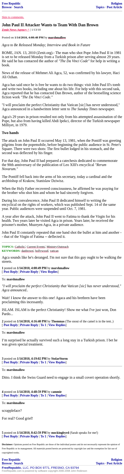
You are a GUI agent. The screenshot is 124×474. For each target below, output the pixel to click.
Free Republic (11, 3)
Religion (116, 3)
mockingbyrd (60, 432)
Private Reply (29, 271)
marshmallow (60, 268)
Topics (100, 7)
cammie (56, 392)
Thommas (58, 321)
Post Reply (11, 271)
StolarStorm (59, 358)
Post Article (114, 7)
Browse (7, 7)
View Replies (49, 271)
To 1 (43, 325)
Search (18, 7)
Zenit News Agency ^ (15, 29)
